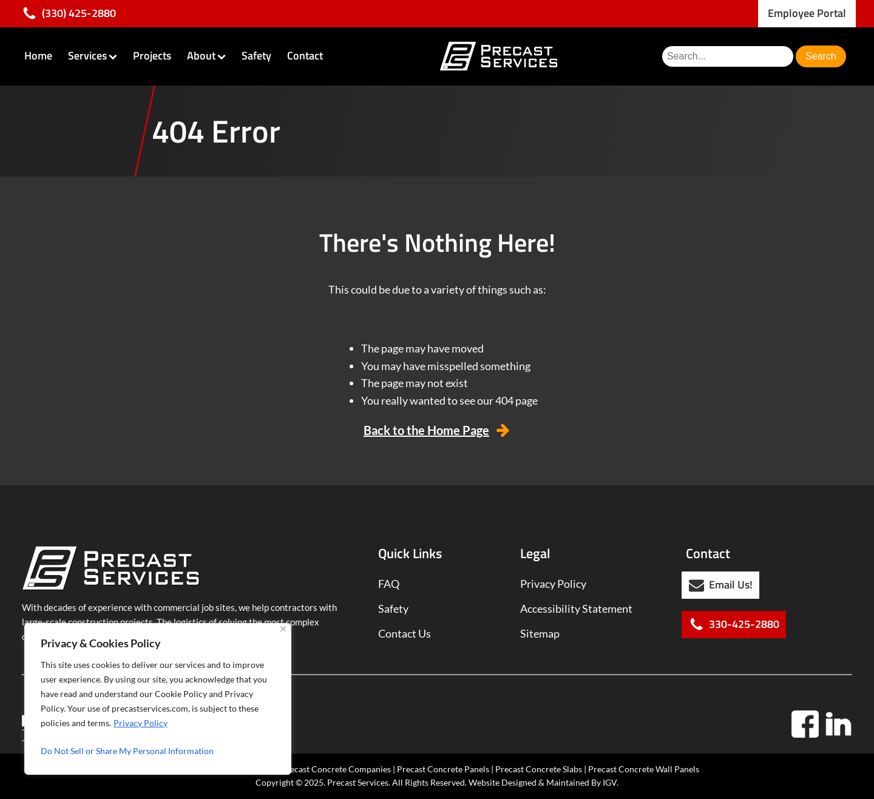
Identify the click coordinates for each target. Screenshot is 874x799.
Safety (256, 55)
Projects (152, 55)
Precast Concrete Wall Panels (643, 769)
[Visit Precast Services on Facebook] (805, 724)
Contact (305, 55)
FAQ (388, 583)
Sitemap (540, 633)
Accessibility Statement (576, 608)
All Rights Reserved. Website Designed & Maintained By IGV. (505, 782)
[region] (157, 699)
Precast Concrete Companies (336, 769)
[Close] (283, 629)
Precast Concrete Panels (443, 769)
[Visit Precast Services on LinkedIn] (838, 724)
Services (92, 55)
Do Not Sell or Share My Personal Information (127, 751)
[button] (69, 13)
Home (38, 55)
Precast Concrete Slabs (538, 769)
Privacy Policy (140, 723)
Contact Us (404, 633)
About (206, 55)
